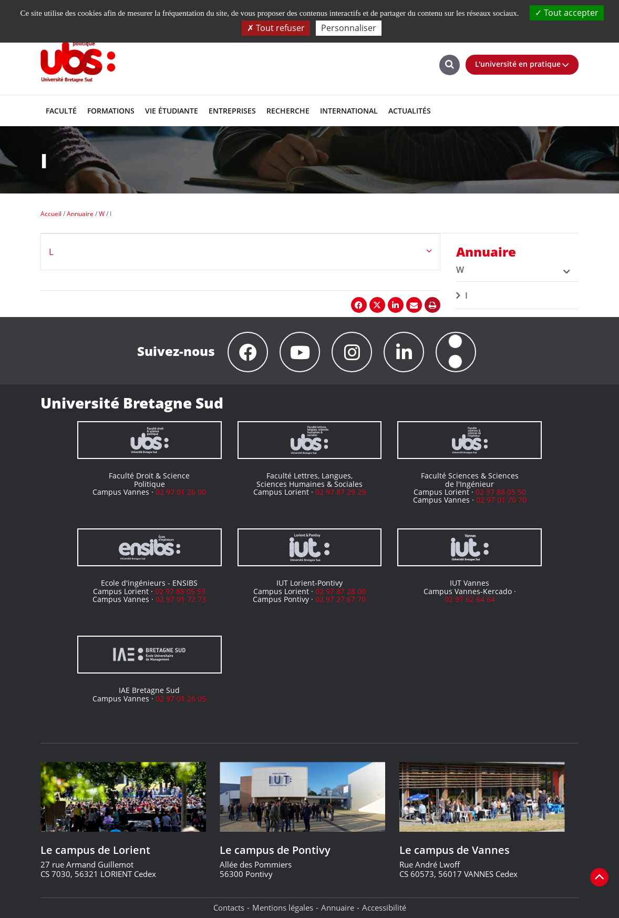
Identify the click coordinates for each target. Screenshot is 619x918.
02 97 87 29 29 (340, 492)
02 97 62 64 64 (470, 599)
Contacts (228, 907)
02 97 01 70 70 (501, 500)
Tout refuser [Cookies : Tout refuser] (276, 28)
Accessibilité (384, 907)
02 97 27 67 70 (340, 599)
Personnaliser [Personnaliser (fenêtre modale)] (348, 28)
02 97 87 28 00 (340, 591)
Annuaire (337, 907)
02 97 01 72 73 (181, 599)
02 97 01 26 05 (181, 698)
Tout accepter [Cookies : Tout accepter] (567, 12)
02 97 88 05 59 (180, 591)
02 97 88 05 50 (501, 492)
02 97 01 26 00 (181, 492)
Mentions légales (282, 907)
